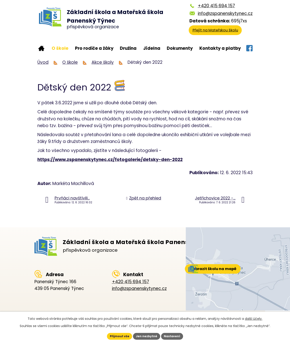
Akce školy (103, 62)
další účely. (253, 317)
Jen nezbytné (147, 335)
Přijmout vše (113, 335)
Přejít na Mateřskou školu (219, 33)
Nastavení (178, 335)
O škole (60, 48)
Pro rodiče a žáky (94, 48)
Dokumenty (180, 48)
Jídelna (151, 48)
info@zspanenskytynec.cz (225, 13)
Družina (128, 48)
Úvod (41, 48)
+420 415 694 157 (216, 6)
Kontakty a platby (220, 48)
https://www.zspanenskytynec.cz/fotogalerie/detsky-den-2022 (110, 160)
